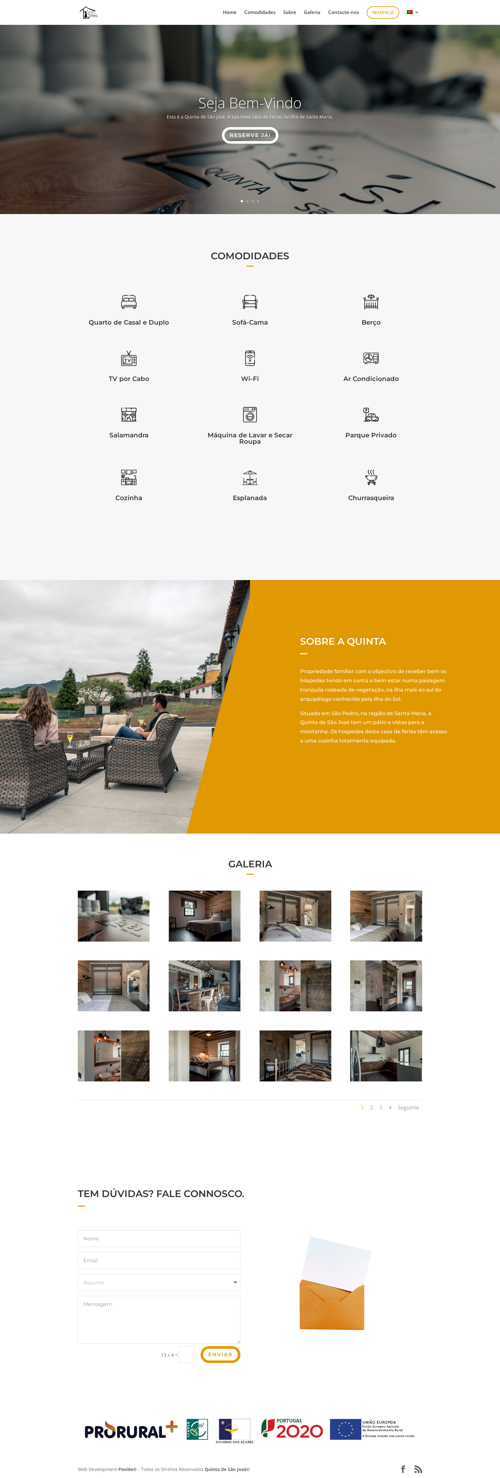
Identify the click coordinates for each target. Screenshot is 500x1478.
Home (230, 12)
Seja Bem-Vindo (250, 102)
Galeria (312, 12)
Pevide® (127, 1469)
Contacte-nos (343, 12)
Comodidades (260, 12)
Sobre (289, 12)
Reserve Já (382, 12)
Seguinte (408, 1107)
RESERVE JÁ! (250, 135)
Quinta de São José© (227, 1469)
